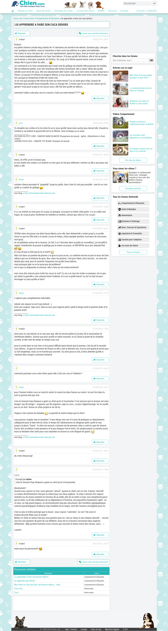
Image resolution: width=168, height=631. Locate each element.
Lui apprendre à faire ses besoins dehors (31, 577)
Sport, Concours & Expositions (132, 227)
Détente (101, 10)
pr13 (21, 123)
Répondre (20, 33)
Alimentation (125, 215)
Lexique (84, 629)
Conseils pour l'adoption (130, 239)
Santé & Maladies (127, 209)
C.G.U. (125, 629)
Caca (16, 592)
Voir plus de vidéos (133, 160)
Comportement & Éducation (131, 203)
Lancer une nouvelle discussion (93, 33)
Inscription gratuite (133, 188)
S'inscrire (141, 10)
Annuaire (124, 10)
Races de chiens (43, 10)
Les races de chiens (128, 245)
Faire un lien (96, 629)
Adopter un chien (25, 10)
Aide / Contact (71, 629)
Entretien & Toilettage (129, 221)
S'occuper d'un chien (63, 10)
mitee (21, 179)
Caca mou (18, 588)
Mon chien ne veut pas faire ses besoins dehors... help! (37, 584)
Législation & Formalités (130, 233)
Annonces (112, 10)
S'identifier (152, 10)
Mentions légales (112, 629)
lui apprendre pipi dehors (24, 581)
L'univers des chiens (85, 10)
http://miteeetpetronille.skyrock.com (39, 193)
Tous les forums (133, 252)
